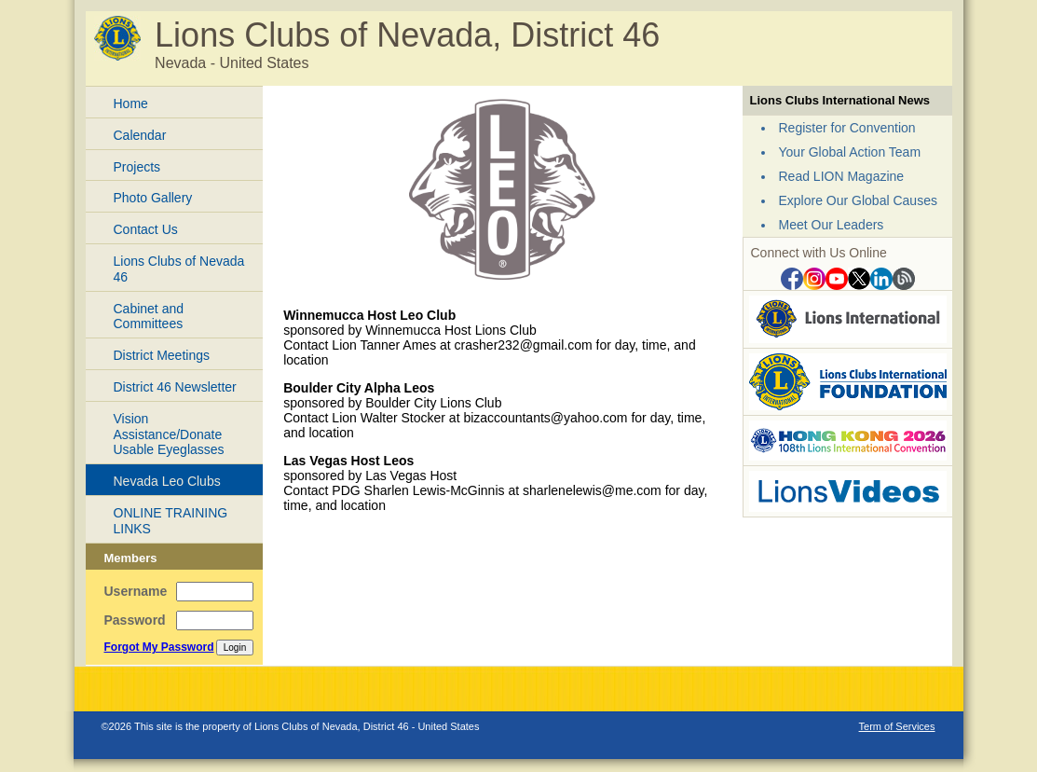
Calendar (140, 135)
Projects (137, 166)
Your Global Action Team (850, 152)
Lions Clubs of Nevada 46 (179, 269)
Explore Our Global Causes (858, 200)
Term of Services (897, 726)
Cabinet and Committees (149, 316)
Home (131, 103)
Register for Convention (847, 127)
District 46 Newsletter (175, 386)
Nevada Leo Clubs (167, 481)
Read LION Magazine (842, 176)
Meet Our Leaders (831, 224)
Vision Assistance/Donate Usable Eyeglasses (169, 434)
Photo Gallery (153, 197)
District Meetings (162, 355)
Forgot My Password (159, 647)
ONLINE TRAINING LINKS (171, 520)
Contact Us (146, 229)
